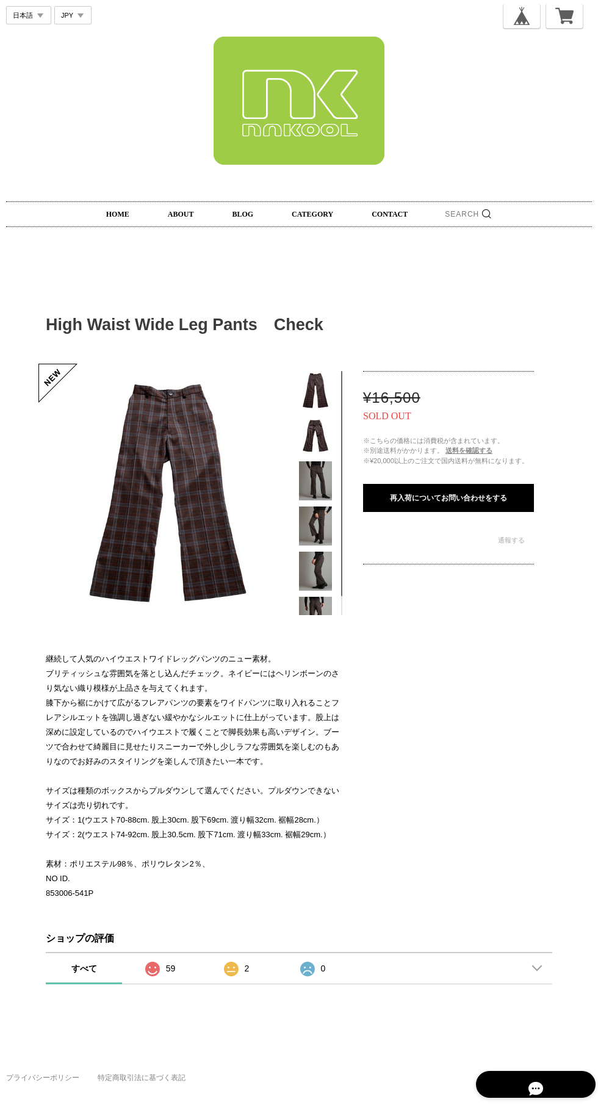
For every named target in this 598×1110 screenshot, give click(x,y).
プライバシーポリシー (42, 1077)
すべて (84, 968)
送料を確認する (468, 450)
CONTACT (390, 214)
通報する (511, 540)
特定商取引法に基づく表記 (142, 1077)
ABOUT (181, 214)
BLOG (242, 214)
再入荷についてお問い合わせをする (448, 498)
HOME (117, 214)
